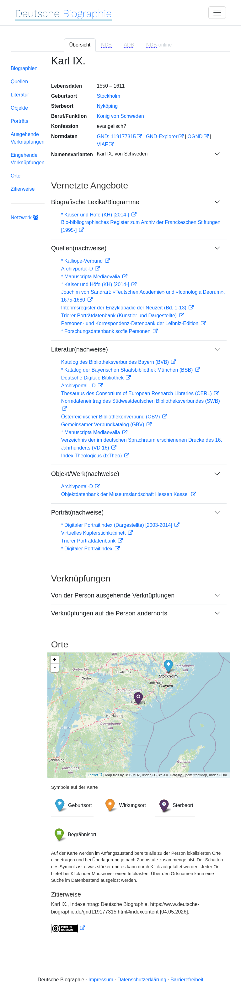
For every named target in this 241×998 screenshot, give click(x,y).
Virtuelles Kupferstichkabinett (94, 533)
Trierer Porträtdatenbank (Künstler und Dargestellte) (119, 315)
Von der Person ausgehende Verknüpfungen (113, 595)
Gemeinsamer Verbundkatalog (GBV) (103, 424)
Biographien (24, 68)
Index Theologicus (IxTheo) (92, 455)
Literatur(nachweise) (79, 349)
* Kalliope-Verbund (82, 261)
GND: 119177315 (116, 136)
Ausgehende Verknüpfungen (28, 138)
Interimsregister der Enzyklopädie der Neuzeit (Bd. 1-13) (124, 307)
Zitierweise (23, 189)
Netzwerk (24, 217)
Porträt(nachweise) (77, 512)
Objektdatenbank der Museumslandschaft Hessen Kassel (125, 494)
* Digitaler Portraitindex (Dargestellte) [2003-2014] (117, 525)
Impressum (100, 979)
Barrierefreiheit (186, 979)
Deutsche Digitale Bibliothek (93, 377)
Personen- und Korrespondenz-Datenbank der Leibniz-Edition (130, 323)
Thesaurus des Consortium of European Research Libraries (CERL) (137, 393)
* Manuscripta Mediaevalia (91, 276)
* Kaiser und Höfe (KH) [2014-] (96, 214)
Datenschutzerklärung (141, 979)
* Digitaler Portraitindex (87, 548)
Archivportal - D (79, 385)
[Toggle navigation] (217, 12)
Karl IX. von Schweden (122, 153)
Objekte (19, 108)
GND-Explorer (161, 136)
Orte (15, 175)
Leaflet (93, 775)
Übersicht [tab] (80, 44)
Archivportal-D (77, 268)
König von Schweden (120, 116)
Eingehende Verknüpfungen (28, 158)
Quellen (19, 81)
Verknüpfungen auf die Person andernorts (109, 613)
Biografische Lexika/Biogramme (95, 202)
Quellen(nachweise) (79, 248)
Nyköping (107, 106)
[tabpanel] (120, 498)
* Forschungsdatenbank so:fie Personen (106, 331)
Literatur (20, 94)
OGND (195, 136)
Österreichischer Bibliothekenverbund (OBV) (111, 416)
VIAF (102, 144)
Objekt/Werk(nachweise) (85, 473)
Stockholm (108, 96)
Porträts (19, 121)
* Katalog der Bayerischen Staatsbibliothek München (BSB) (127, 370)
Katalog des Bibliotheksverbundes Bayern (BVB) (115, 362)
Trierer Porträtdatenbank (89, 540)
